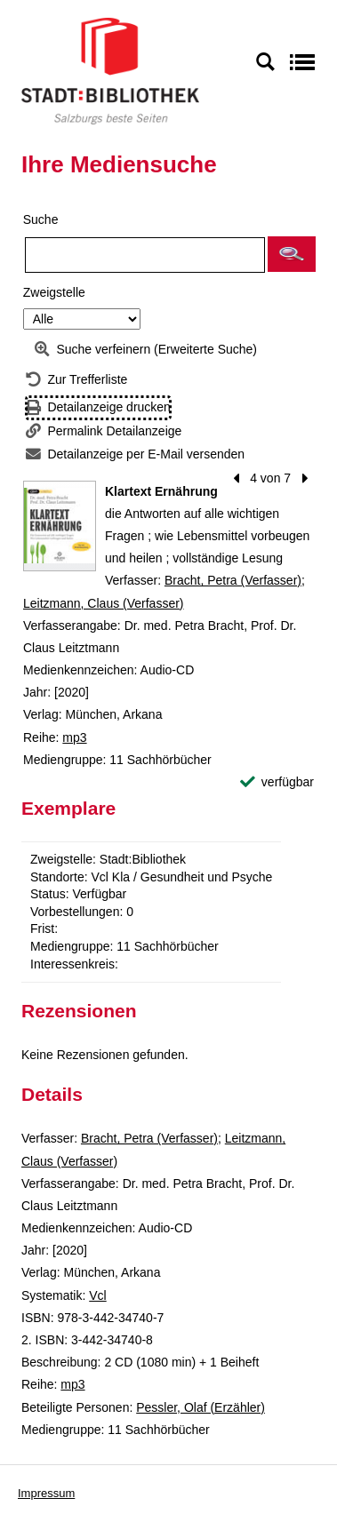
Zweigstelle (54, 292)
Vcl (97, 1295)
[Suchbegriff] (145, 255)
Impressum (46, 1493)
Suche (41, 219)
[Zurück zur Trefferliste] (76, 380)
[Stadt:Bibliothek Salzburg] (110, 70)
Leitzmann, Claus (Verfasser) (103, 603)
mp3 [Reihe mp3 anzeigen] (74, 737)
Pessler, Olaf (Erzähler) (200, 1407)
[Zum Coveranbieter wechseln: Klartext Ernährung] (59, 526)
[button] (292, 254)
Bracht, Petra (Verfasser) (232, 580)
